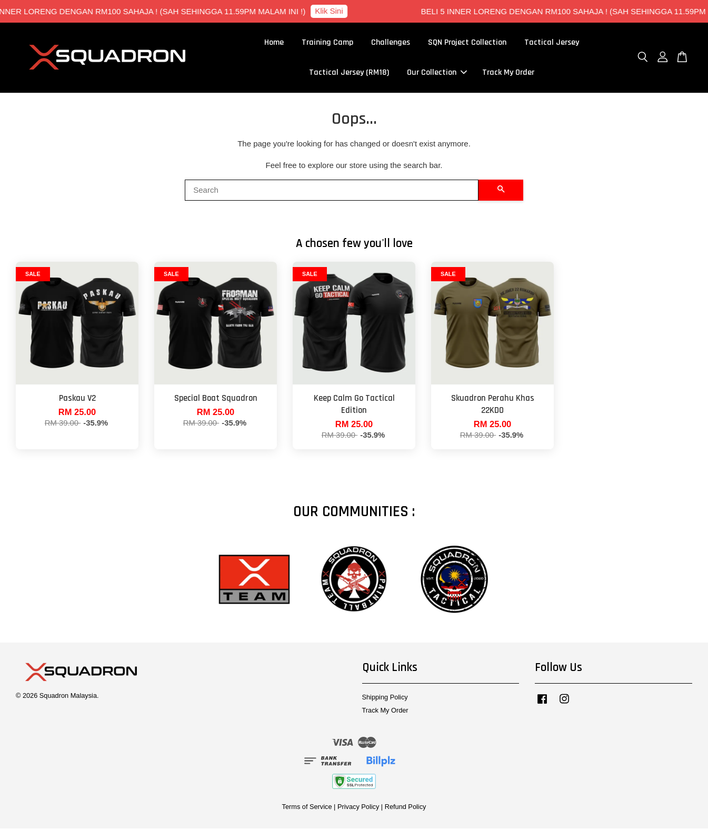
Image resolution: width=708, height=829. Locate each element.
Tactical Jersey (551, 42)
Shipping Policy (385, 698)
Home (274, 42)
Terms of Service (307, 808)
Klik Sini (334, 10)
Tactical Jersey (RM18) (349, 72)
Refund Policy (405, 808)
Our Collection (437, 72)
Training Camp (327, 42)
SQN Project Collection (467, 42)
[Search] (331, 190)
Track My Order (508, 72)
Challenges (390, 42)
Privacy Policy (358, 808)
